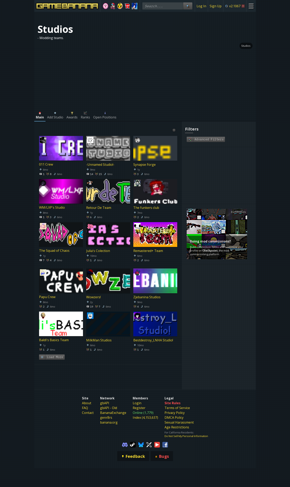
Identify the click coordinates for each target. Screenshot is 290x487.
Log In (201, 6)
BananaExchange (113, 407)
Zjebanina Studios (147, 297)
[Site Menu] (251, 6)
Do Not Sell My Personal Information (186, 431)
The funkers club (146, 207)
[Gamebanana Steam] (133, 439)
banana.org (109, 417)
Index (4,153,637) (145, 412)
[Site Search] (187, 5)
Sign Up (216, 6)
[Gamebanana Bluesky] (141, 439)
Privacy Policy (175, 407)
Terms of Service (177, 403)
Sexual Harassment (179, 417)
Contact (88, 407)
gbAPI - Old (108, 403)
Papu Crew (47, 297)
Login (137, 398)
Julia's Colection (98, 251)
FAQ (85, 403)
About (86, 398)
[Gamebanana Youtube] (157, 439)
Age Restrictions (177, 422)
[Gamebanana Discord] (125, 439)
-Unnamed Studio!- (100, 164)
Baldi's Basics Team (54, 340)
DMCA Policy (174, 412)
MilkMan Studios (99, 340)
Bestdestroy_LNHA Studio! (153, 340)
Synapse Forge (144, 164)
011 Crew (46, 164)
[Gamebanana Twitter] (149, 439)
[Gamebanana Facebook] (165, 439)
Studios (246, 46)
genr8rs (106, 412)
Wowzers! (93, 297)
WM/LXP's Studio (52, 207)
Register (139, 403)
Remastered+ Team (148, 251)
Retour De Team (98, 207)
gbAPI (104, 398)
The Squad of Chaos (54, 251)
